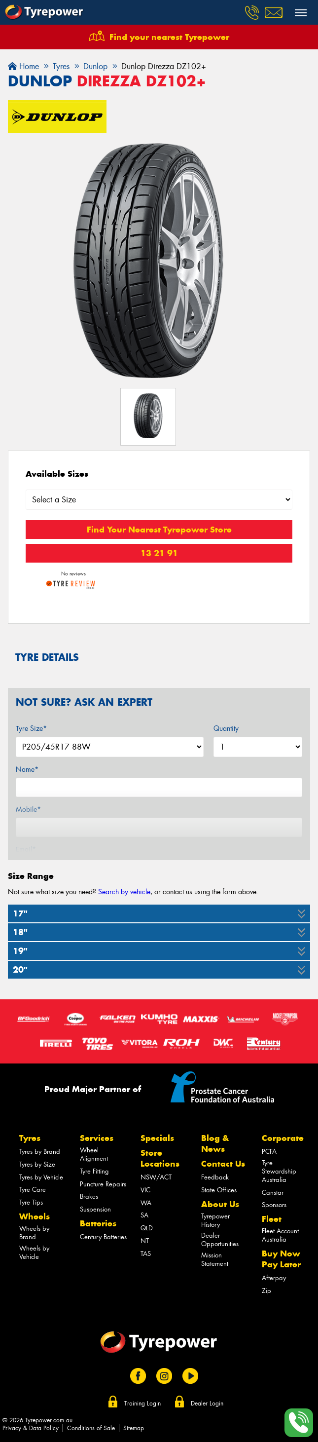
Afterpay (274, 1278)
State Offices (219, 1190)
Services (96, 1138)
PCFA (269, 1151)
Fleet (272, 1219)
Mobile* (28, 809)
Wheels (34, 1216)
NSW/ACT (156, 1177)
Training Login (142, 1403)
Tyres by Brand (39, 1151)
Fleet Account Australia (280, 1235)
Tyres (29, 1138)
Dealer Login (207, 1403)
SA (144, 1215)
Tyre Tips (31, 1202)
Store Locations (160, 1158)
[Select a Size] (159, 500)
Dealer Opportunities (220, 1239)
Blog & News (215, 1143)
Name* (27, 769)
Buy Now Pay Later (281, 1259)
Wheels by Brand (34, 1232)
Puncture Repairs (103, 1184)
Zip (266, 1291)
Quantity (226, 728)
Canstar (272, 1192)
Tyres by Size (37, 1164)
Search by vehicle (124, 891)
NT (145, 1241)
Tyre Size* (31, 728)
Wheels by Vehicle (34, 1252)
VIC (145, 1190)
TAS (146, 1254)
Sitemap (133, 1428)
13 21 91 (159, 553)
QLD (147, 1228)
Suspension (95, 1209)
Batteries (98, 1223)
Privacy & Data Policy (30, 1428)
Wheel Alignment (94, 1154)
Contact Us (223, 1163)
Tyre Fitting (94, 1171)
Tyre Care (32, 1189)
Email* (26, 849)
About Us (220, 1204)
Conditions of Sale (91, 1428)
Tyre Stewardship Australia (279, 1171)
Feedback (215, 1177)
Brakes (89, 1196)
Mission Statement (214, 1259)
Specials (157, 1138)
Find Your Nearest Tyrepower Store (159, 529)
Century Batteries (103, 1237)
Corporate (283, 1138)
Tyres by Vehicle (41, 1177)
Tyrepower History (215, 1220)
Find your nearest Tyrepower (169, 37)
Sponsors (274, 1205)
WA (146, 1203)
